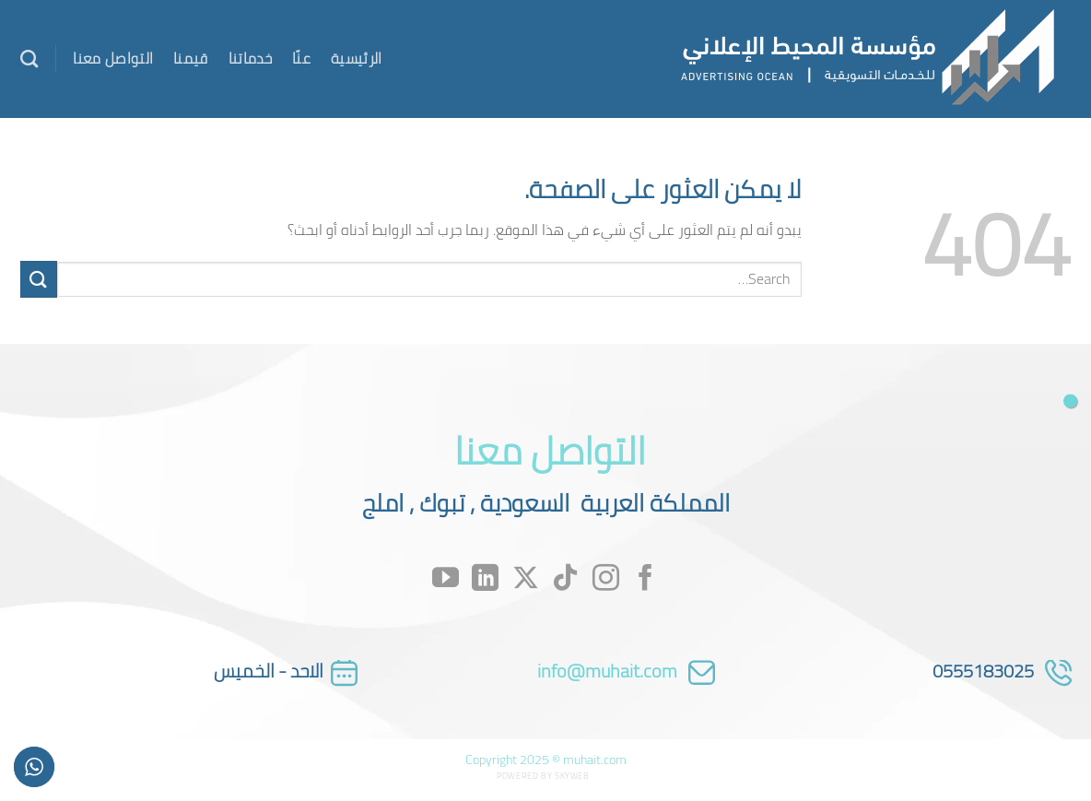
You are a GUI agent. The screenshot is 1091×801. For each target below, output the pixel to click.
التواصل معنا (113, 58)
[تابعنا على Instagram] (605, 579)
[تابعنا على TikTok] (565, 579)
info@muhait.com (607, 671)
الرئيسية (356, 58)
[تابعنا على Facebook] (645, 579)
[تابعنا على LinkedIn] (485, 579)
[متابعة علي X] (525, 579)
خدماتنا (250, 58)
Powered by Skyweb (543, 775)
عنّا (301, 58)
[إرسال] (38, 279)
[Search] (29, 58)
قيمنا (190, 58)
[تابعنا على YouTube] (445, 579)
